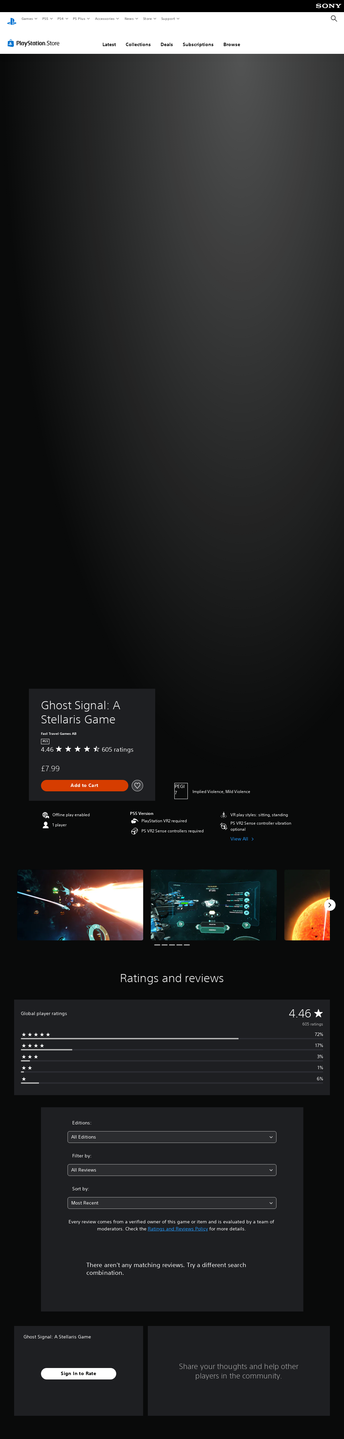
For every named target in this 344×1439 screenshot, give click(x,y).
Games (27, 18)
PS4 (60, 18)
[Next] (330, 898)
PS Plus (79, 18)
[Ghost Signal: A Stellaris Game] (80, 898)
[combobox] (172, 1131)
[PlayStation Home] (11, 19)
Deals (167, 38)
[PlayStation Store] (34, 36)
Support (168, 18)
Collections (138, 38)
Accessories (104, 18)
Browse (231, 38)
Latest (109, 38)
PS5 (45, 18)
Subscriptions (198, 38)
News (129, 18)
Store (147, 18)
